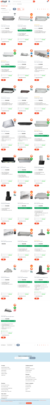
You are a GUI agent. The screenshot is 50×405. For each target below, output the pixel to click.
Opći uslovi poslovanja (4, 395)
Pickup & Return (28, 391)
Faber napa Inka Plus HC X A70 (23, 203)
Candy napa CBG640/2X (5, 131)
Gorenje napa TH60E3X (38, 98)
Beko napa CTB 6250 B (5, 167)
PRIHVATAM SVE (29, 403)
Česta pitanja (28, 367)
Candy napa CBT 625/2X (5, 25)
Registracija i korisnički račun (30, 368)
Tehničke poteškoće (29, 370)
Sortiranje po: (3, 8)
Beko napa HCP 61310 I (38, 241)
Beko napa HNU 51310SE (38, 203)
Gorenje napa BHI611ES (5, 277)
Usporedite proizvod (5, 41)
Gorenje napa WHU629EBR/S (23, 98)
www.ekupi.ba (3, 400)
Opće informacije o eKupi (5, 367)
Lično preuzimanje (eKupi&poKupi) (6, 388)
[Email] (21, 358)
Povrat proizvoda (28, 386)
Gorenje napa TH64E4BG (5, 98)
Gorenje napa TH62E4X (38, 25)
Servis (27, 389)
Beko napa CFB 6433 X (22, 167)
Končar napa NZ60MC (22, 131)
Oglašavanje (3, 375)
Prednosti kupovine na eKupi (5, 368)
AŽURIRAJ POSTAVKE (22, 403)
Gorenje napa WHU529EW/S (23, 277)
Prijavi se (32, 357)
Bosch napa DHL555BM (38, 62)
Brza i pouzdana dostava (5, 385)
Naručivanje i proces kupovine (30, 377)
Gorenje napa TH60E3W (22, 25)
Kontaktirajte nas (4, 398)
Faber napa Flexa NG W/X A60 (6, 241)
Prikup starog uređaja (4, 389)
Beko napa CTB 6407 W (5, 62)
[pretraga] (34, 1)
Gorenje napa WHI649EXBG (39, 167)
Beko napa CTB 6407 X (38, 131)
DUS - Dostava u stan (4, 386)
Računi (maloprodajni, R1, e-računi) (31, 379)
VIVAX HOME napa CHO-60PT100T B (7, 316)
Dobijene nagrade (4, 373)
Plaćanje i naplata (28, 376)
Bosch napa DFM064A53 (22, 62)
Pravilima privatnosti (42, 400)
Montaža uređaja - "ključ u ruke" (6, 391)
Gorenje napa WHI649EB (5, 203)
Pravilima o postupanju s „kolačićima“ (7, 401)
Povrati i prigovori (28, 385)
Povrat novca (28, 388)
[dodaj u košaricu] (3, 44)
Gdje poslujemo (3, 370)
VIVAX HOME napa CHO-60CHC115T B (41, 277)
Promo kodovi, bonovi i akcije (30, 380)
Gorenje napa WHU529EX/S (22, 241)
